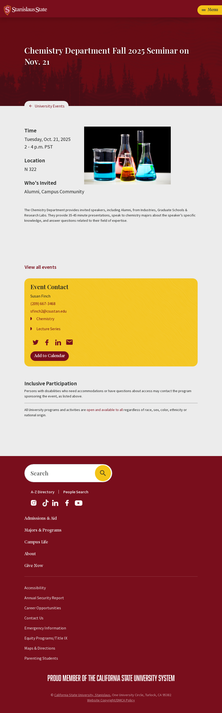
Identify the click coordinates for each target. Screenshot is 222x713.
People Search (75, 491)
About (30, 554)
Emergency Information (45, 627)
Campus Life (36, 542)
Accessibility (35, 587)
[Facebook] (69, 505)
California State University (127, 677)
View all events (41, 267)
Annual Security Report (44, 597)
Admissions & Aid (40, 518)
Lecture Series (48, 328)
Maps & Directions (39, 648)
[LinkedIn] (55, 505)
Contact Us (33, 617)
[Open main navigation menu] (209, 10)
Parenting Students (41, 658)
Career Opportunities (42, 607)
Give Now (33, 566)
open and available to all (105, 409)
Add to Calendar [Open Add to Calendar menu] (49, 356)
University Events (50, 105)
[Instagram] (35, 505)
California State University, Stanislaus (82, 695)
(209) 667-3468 (43, 303)
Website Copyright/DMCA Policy (111, 700)
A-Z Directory (42, 491)
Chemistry (45, 318)
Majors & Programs (43, 530)
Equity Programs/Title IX (45, 638)
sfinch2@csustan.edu (48, 311)
